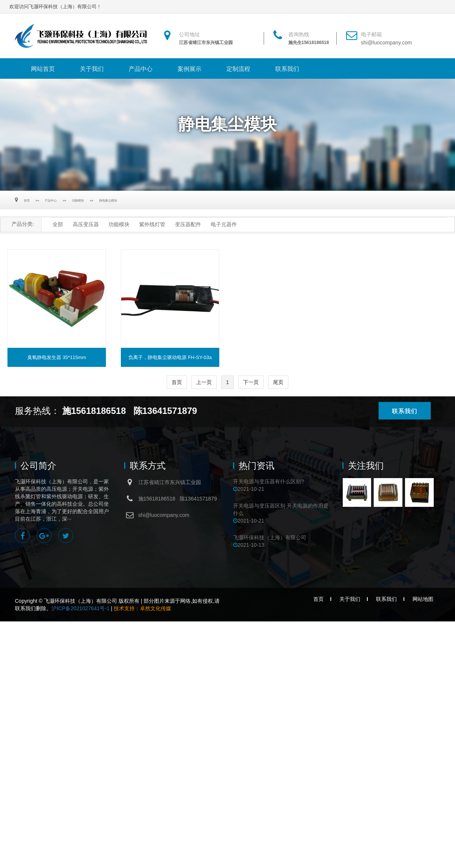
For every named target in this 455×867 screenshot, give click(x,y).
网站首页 (43, 68)
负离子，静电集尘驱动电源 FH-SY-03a (169, 357)
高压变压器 (86, 224)
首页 (27, 200)
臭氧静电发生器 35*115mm (56, 357)
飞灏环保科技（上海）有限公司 (269, 537)
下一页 (251, 382)
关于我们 (92, 68)
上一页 (204, 382)
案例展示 (189, 68)
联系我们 (287, 68)
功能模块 (78, 200)
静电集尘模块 (108, 200)
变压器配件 (188, 224)
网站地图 (422, 599)
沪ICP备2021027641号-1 (80, 608)
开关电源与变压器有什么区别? (268, 481)
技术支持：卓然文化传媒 (142, 608)
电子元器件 (224, 224)
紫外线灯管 (152, 224)
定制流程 (238, 68)
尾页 (278, 382)
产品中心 (141, 68)
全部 (58, 224)
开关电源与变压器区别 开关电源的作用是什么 (281, 509)
